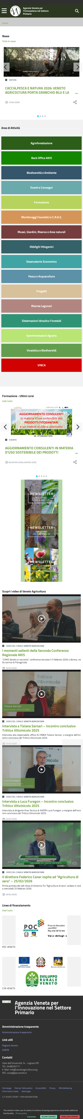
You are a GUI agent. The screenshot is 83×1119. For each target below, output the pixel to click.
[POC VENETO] (41, 930)
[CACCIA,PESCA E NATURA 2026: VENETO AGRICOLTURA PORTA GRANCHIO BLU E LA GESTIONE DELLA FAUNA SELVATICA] (41, 62)
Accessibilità (40, 1088)
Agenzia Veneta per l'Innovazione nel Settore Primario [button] (43, 1007)
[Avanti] (77, 67)
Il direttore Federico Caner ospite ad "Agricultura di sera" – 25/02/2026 (40, 879)
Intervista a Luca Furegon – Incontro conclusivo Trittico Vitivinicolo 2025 (38, 803)
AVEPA (5, 1050)
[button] (4, 11)
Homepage (6, 1088)
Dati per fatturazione (23, 1088)
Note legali (26, 1091)
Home (5, 23)
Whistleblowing (65, 1088)
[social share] (75, 102)
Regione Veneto (10, 1045)
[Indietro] (5, 67)
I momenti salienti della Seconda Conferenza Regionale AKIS (35, 652)
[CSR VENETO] (41, 972)
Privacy (52, 1088)
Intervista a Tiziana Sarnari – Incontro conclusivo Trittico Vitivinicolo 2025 (39, 728)
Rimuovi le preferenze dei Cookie (18, 1115)
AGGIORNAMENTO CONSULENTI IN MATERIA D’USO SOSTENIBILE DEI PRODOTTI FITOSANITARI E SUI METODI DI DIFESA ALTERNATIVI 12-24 (39, 454)
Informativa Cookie (10, 1091)
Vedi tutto (7, 401)
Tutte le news (9, 41)
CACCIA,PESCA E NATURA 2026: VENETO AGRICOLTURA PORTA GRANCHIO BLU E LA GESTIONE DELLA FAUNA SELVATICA (37, 92)
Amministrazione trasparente (17, 1032)
